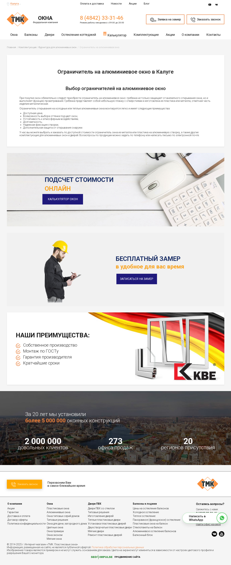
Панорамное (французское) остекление (156, 519)
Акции (133, 3)
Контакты (213, 35)
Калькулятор (115, 34)
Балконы (31, 35)
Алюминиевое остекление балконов (154, 531)
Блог (147, 3)
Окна (14, 35)
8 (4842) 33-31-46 (101, 18)
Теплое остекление (144, 516)
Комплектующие (146, 35)
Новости (116, 3)
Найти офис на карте (208, 524)
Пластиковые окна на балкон (150, 523)
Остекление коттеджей (78, 35)
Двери (49, 35)
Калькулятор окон (65, 199)
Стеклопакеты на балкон (147, 527)
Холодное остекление (146, 512)
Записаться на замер (136, 279)
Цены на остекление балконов (151, 508)
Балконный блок (143, 535)
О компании (190, 35)
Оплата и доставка (92, 3)
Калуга (14, 3)
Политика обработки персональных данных (118, 547)
